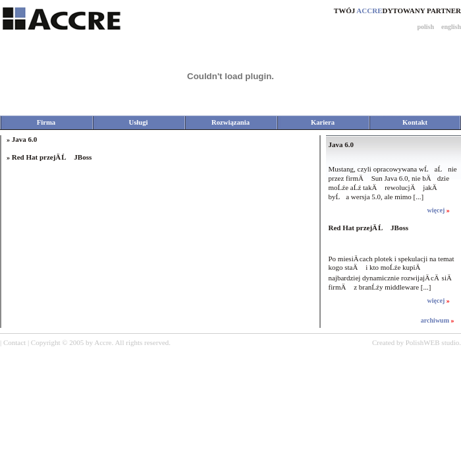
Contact (14, 342)
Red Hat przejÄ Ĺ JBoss (52, 157)
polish (425, 26)
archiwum (436, 320)
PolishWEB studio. (433, 342)
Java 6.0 (25, 139)
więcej (437, 210)
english (451, 26)
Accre (102, 342)
